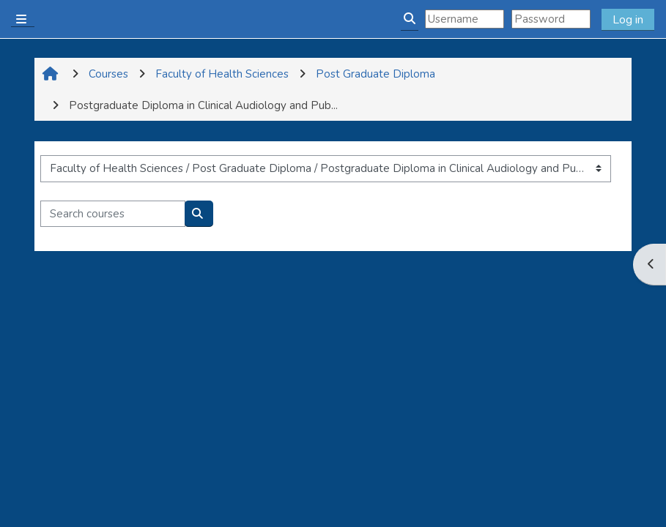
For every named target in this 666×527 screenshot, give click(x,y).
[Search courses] (112, 214)
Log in (628, 20)
